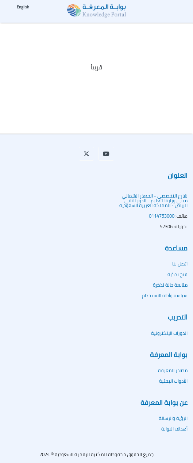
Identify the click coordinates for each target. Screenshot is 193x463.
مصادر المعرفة (173, 370)
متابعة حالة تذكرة (170, 284)
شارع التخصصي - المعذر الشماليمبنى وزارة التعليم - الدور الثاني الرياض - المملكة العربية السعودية (153, 200)
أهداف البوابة (174, 428)
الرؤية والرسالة (173, 418)
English (23, 7)
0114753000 (161, 215)
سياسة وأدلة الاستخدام (165, 295)
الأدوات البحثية (173, 380)
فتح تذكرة (177, 274)
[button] (86, 154)
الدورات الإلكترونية (169, 333)
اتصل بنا (180, 263)
